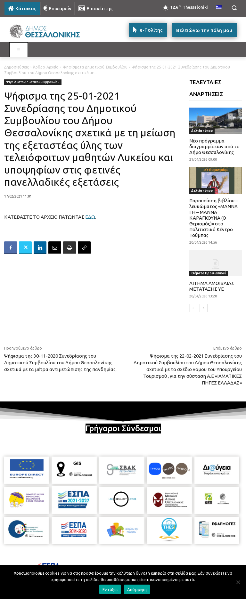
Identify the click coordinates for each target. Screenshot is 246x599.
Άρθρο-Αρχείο (46, 67)
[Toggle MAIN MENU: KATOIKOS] (18, 50)
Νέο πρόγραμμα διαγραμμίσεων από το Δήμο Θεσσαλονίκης (214, 146)
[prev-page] (193, 308)
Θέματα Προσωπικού (208, 273)
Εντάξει (110, 589)
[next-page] (204, 308)
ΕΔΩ (90, 217)
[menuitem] (218, 7)
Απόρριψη (137, 589)
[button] (234, 7)
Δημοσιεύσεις (16, 67)
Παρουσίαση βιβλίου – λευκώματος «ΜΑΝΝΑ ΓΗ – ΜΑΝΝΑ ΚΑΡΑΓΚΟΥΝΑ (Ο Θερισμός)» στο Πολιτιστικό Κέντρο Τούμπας (213, 218)
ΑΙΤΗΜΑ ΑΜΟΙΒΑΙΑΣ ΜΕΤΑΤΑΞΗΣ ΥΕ (211, 286)
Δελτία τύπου (202, 131)
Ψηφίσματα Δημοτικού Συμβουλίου (95, 67)
